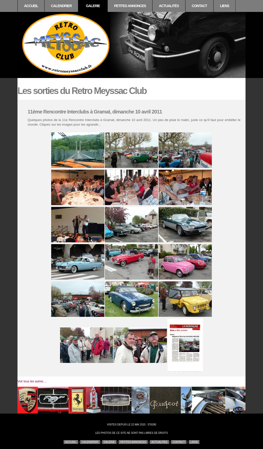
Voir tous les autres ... (32, 381)
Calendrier (61, 6)
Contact (199, 6)
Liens (224, 6)
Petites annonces (130, 6)
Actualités (169, 6)
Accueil (31, 6)
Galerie (93, 6)
